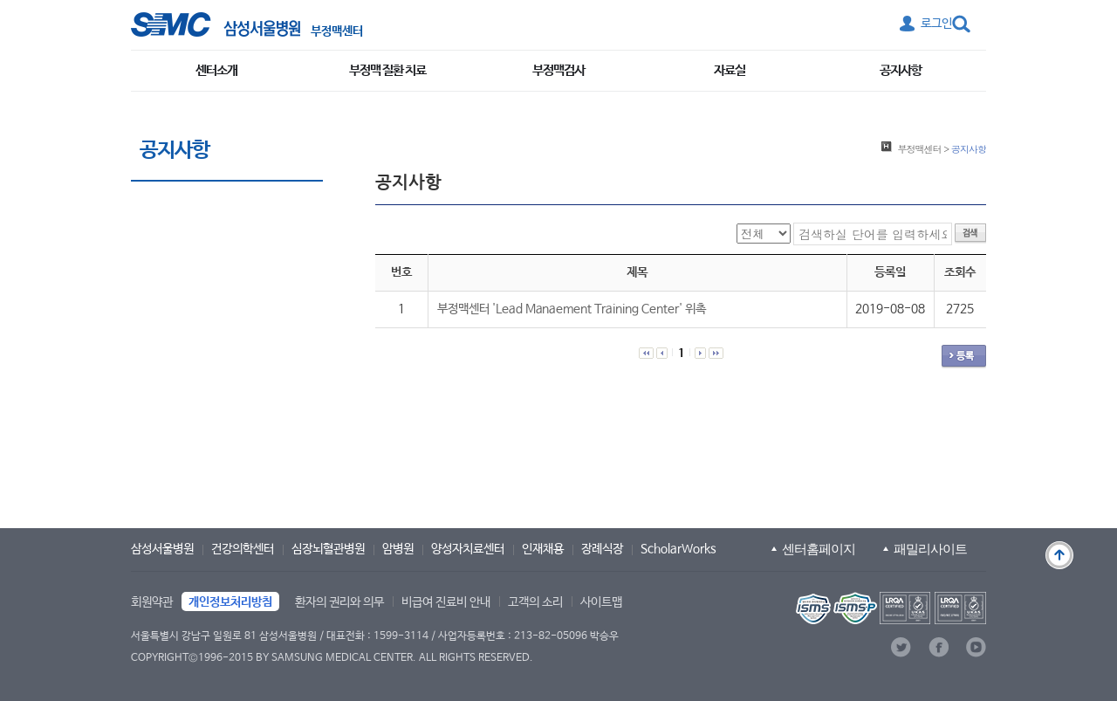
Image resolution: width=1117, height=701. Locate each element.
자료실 (729, 70)
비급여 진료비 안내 (445, 602)
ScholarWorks (678, 549)
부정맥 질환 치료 (387, 70)
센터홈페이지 (818, 548)
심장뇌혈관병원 (328, 549)
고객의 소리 (535, 602)
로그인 (936, 24)
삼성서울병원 (162, 549)
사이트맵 (601, 602)
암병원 (398, 549)
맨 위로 (1059, 555)
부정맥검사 (558, 70)
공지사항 (901, 70)
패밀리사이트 (930, 548)
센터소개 (216, 70)
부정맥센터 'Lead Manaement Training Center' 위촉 (571, 309)
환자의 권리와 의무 (339, 602)
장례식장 (602, 549)
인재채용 (543, 549)
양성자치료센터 (467, 549)
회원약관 (152, 602)
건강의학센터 (242, 549)
